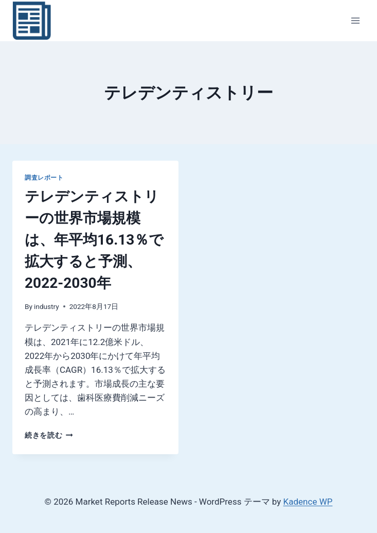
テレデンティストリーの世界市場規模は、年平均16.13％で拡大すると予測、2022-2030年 (94, 239)
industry (46, 306)
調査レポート (44, 177)
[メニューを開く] (355, 20)
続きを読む (49, 435)
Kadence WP (308, 501)
